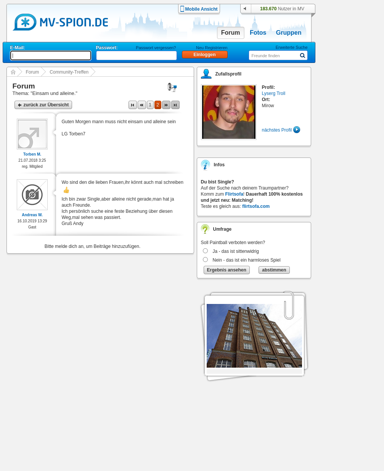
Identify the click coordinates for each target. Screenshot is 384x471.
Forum (230, 32)
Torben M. (32, 154)
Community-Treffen (69, 72)
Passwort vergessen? (156, 47)
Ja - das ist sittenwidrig (236, 251)
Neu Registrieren (212, 47)
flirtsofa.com (256, 206)
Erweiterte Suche (292, 47)
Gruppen (289, 32)
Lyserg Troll (274, 93)
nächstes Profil (277, 130)
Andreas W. (32, 215)
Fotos (258, 32)
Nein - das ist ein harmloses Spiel (247, 260)
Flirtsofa (234, 194)
